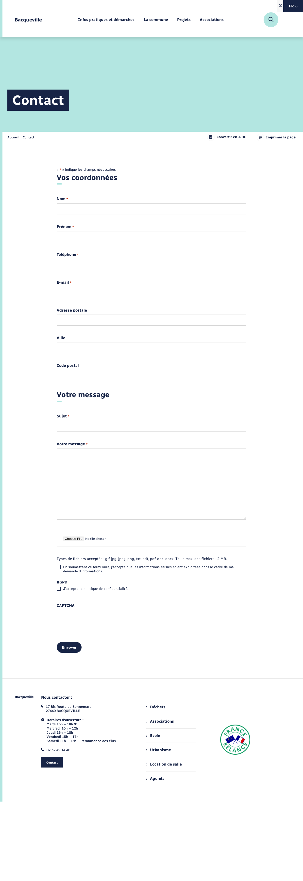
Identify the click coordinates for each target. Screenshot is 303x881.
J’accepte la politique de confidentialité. (95, 589)
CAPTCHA (66, 605)
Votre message (72, 444)
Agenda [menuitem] (155, 778)
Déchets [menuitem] (156, 707)
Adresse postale (72, 310)
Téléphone (68, 254)
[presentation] (94, 619)
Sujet (63, 416)
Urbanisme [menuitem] (158, 750)
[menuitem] (106, 20)
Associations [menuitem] (160, 721)
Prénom (65, 227)
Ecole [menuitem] (153, 735)
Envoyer (69, 647)
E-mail (64, 282)
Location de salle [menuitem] (164, 764)
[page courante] (28, 137)
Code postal (68, 365)
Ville (61, 338)
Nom (62, 199)
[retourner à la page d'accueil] (28, 20)
